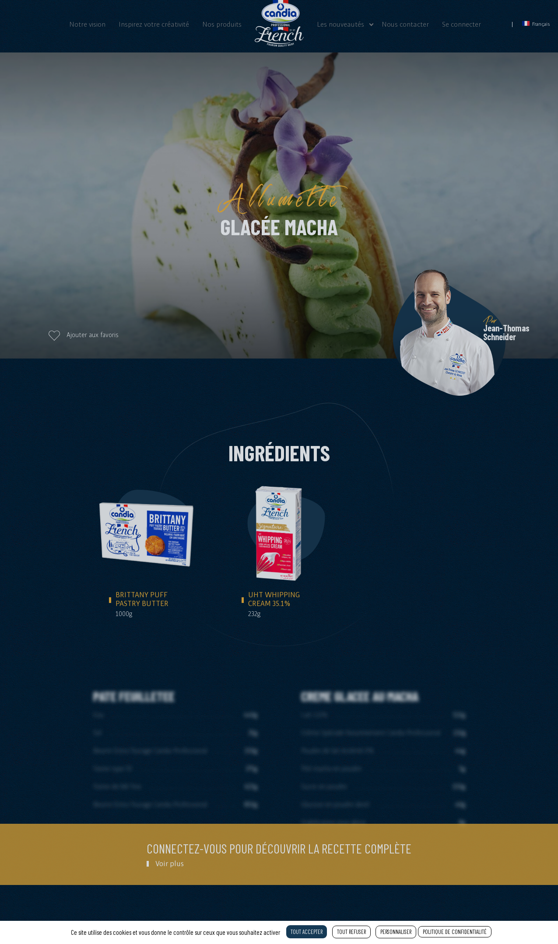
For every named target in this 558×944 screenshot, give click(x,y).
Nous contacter (405, 24)
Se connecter (461, 24)
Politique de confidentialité (455, 931)
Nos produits (222, 24)
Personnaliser (395, 931)
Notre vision (87, 24)
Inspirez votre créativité (154, 24)
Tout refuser (351, 931)
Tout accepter (307, 931)
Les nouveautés (340, 24)
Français (536, 24)
